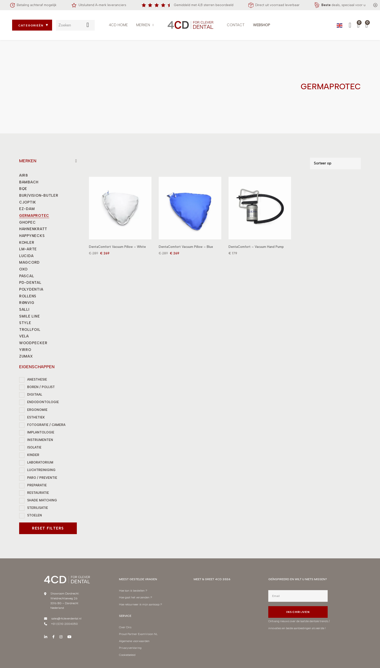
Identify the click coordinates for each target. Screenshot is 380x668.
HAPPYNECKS (32, 236)
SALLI (24, 309)
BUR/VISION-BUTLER (38, 195)
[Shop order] (335, 163)
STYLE (25, 323)
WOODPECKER (33, 343)
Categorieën (30, 25)
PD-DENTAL (30, 282)
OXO (23, 269)
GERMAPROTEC (34, 215)
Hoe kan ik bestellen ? (133, 590)
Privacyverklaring (130, 648)
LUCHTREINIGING (41, 470)
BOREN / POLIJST (41, 387)
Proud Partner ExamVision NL (138, 634)
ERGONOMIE (37, 410)
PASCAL (26, 276)
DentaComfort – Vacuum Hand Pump (256, 253)
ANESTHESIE (37, 379)
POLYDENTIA (31, 289)
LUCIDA (26, 256)
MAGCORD (29, 262)
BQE (23, 189)
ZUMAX (26, 356)
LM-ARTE (28, 249)
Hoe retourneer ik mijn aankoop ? (141, 604)
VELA (24, 336)
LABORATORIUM (40, 462)
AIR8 (23, 175)
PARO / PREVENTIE (42, 478)
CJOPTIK (27, 202)
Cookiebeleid (127, 655)
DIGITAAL (34, 394)
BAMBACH (29, 182)
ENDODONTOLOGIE (43, 402)
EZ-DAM (27, 209)
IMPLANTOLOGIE (40, 432)
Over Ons (125, 627)
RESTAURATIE (38, 493)
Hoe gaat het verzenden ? (135, 597)
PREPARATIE (37, 485)
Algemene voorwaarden (134, 641)
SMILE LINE (29, 316)
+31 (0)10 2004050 (64, 624)
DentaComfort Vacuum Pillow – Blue (186, 253)
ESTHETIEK (36, 417)
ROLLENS (27, 296)
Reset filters (48, 528)
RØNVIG (26, 303)
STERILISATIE (37, 508)
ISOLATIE (34, 447)
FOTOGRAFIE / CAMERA (46, 425)
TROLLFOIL (29, 329)
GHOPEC (27, 222)
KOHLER (26, 242)
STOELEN (34, 515)
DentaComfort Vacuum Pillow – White (117, 253)
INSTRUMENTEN (40, 440)
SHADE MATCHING (42, 500)
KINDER (33, 455)
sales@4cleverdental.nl (66, 618)
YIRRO (25, 350)
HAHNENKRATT (33, 229)
